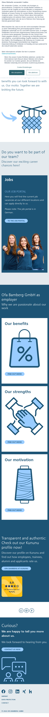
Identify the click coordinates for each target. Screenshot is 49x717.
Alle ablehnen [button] (33, 72)
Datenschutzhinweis (9, 54)
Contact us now (12, 649)
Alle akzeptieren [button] (16, 72)
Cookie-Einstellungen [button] (24, 67)
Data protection (8, 699)
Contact (5, 703)
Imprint (5, 696)
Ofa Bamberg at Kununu (16, 568)
